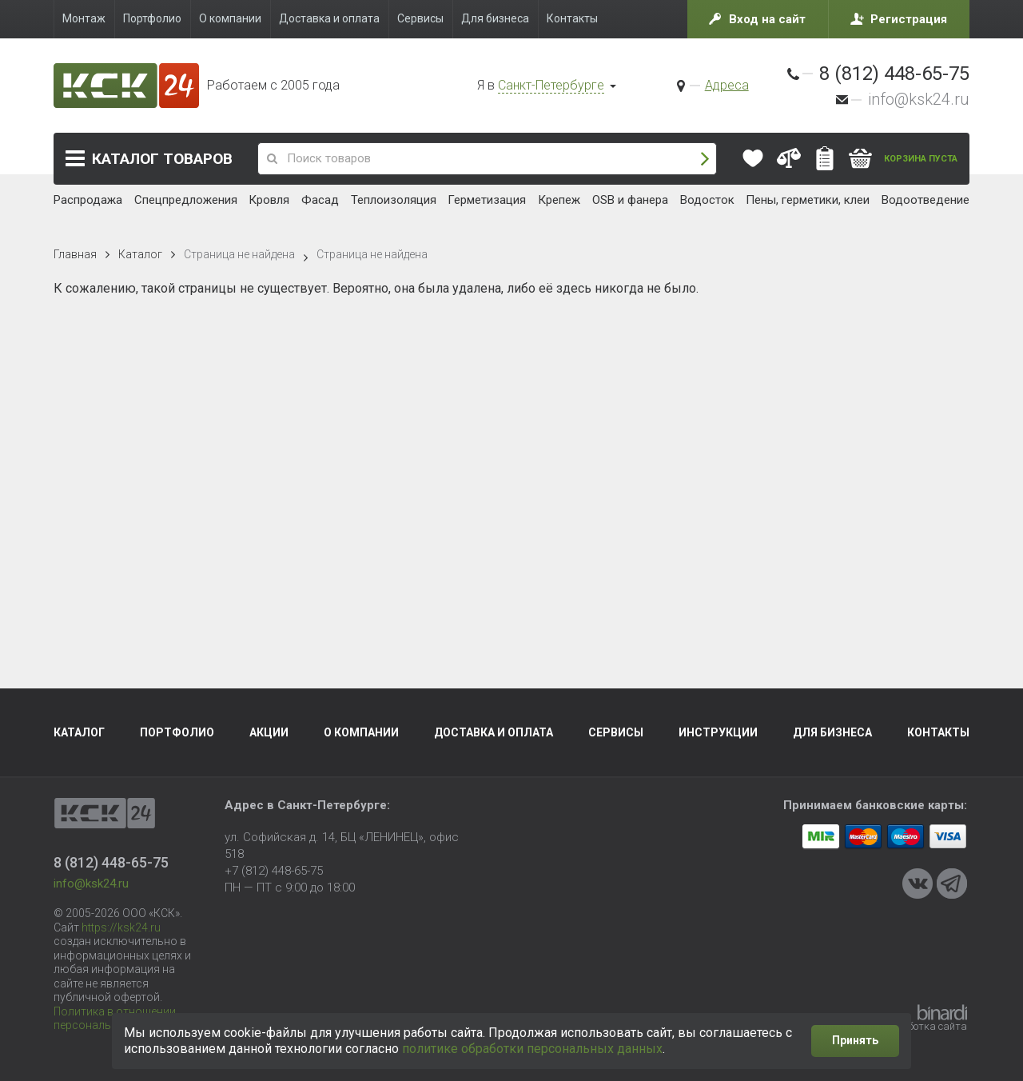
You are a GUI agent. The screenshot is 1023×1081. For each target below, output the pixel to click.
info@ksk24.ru (918, 99)
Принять (855, 1040)
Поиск (705, 158)
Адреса (727, 85)
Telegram (952, 883)
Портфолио (177, 732)
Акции (269, 732)
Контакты (938, 732)
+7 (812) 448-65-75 (274, 871)
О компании (361, 732)
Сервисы (615, 732)
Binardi (942, 1012)
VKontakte (917, 883)
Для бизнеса (832, 732)
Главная (75, 254)
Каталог (162, 159)
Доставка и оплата (493, 732)
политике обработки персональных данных (532, 1048)
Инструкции (718, 732)
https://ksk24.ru (121, 927)
